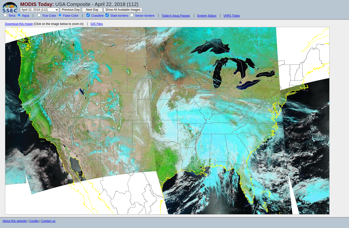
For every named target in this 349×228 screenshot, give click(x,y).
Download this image (19, 24)
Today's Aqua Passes (176, 15)
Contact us (48, 221)
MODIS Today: (37, 4)
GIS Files (96, 24)
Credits (34, 221)
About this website (14, 221)
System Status (206, 15)
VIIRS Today (231, 15)
